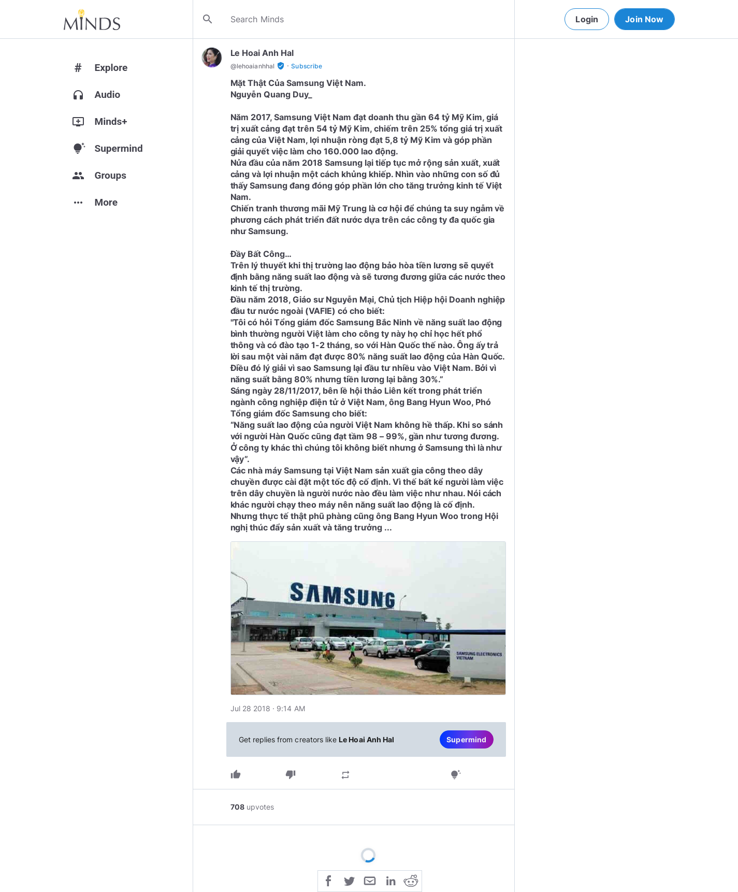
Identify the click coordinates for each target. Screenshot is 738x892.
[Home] (92, 19)
